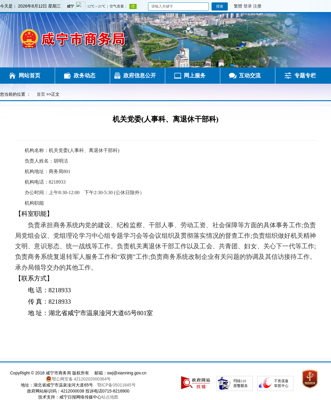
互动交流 (250, 76)
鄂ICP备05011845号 (116, 385)
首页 (41, 94)
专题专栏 (305, 76)
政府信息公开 (139, 76)
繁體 (238, 6)
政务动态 (84, 76)
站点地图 (109, 397)
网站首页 (29, 76)
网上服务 (195, 76)
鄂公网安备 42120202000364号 (78, 379)
